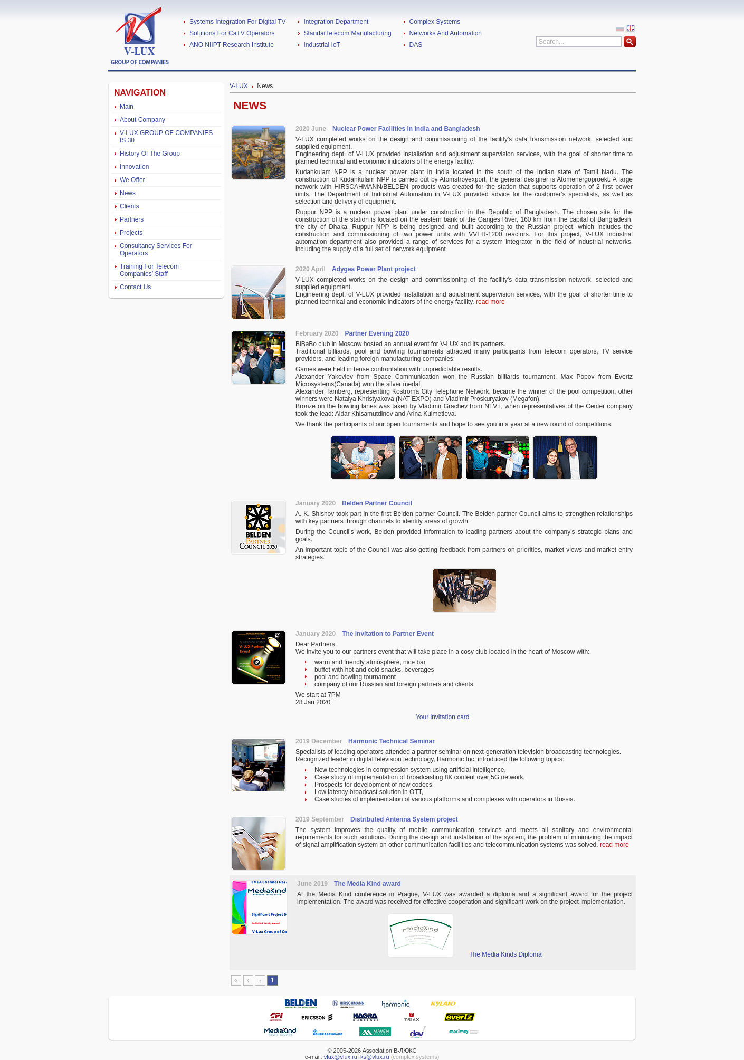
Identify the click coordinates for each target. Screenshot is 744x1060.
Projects (131, 232)
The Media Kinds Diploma (505, 954)
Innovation (134, 166)
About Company (142, 119)
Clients (129, 206)
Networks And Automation (445, 33)
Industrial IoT (322, 45)
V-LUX (239, 86)
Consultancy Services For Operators (156, 249)
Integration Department (336, 21)
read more (490, 301)
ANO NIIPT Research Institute (231, 45)
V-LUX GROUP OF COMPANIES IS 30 (166, 136)
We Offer (132, 180)
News (128, 193)
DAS (416, 45)
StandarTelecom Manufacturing (348, 33)
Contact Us (135, 287)
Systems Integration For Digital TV (237, 21)
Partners (132, 219)
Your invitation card (443, 717)
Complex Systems (435, 21)
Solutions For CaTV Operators (231, 33)
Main (126, 106)
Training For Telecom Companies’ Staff (149, 270)
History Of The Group (150, 153)
